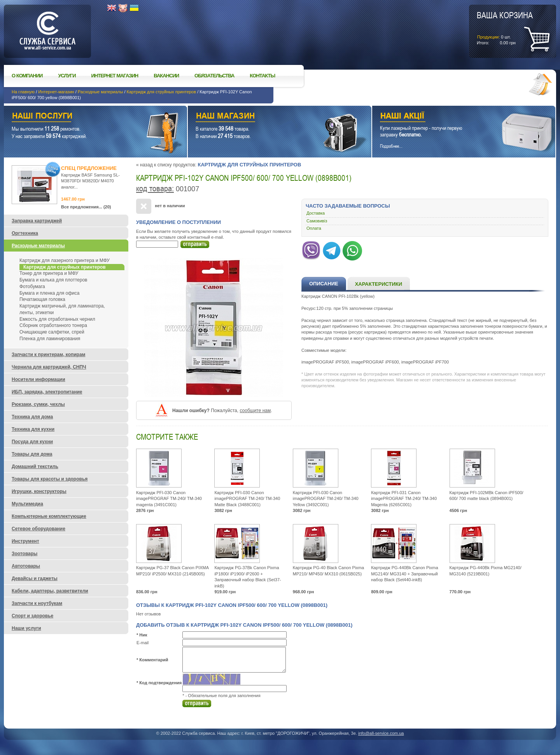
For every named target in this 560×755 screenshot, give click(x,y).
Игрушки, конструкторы (39, 491)
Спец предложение (89, 168)
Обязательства (214, 76)
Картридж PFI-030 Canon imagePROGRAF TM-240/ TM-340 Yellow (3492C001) (326, 498)
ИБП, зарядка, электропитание (47, 392)
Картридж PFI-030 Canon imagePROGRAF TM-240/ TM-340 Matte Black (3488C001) (247, 498)
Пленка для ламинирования (49, 338)
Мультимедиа (27, 504)
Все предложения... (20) (86, 206)
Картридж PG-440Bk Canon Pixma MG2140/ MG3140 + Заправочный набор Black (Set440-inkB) (404, 573)
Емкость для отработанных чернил (57, 319)
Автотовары (26, 566)
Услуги (66, 76)
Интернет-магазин (56, 91)
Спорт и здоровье (32, 616)
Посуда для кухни (32, 441)
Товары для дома (32, 454)
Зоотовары (24, 553)
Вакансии (166, 76)
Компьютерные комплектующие (49, 516)
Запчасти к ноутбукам (37, 603)
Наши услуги (86, 117)
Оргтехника (25, 233)
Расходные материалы (100, 91)
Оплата (313, 228)
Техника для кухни (33, 429)
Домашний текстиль (35, 466)
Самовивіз (316, 220)
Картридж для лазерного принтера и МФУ (64, 260)
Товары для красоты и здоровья (50, 479)
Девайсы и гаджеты (35, 578)
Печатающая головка (42, 299)
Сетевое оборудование (38, 528)
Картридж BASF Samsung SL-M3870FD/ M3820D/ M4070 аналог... (90, 181)
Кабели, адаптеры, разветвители (50, 591)
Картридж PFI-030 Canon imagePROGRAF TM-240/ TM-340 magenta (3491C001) (169, 498)
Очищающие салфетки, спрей (51, 332)
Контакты (262, 76)
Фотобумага (32, 286)
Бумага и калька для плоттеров (53, 280)
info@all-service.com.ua (381, 733)
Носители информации (38, 379)
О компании (27, 76)
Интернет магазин (114, 76)
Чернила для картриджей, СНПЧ (49, 367)
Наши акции (453, 117)
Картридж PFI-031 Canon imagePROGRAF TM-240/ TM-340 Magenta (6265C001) (404, 498)
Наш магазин (266, 117)
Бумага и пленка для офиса (49, 293)
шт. (505, 27)
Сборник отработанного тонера (53, 325)
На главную (23, 91)
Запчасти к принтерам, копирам (48, 354)
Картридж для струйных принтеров (161, 91)
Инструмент (25, 541)
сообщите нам (255, 410)
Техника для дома (32, 416)
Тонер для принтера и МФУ (48, 273)
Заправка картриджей (37, 221)
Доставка (315, 213)
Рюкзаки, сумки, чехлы (38, 404)
